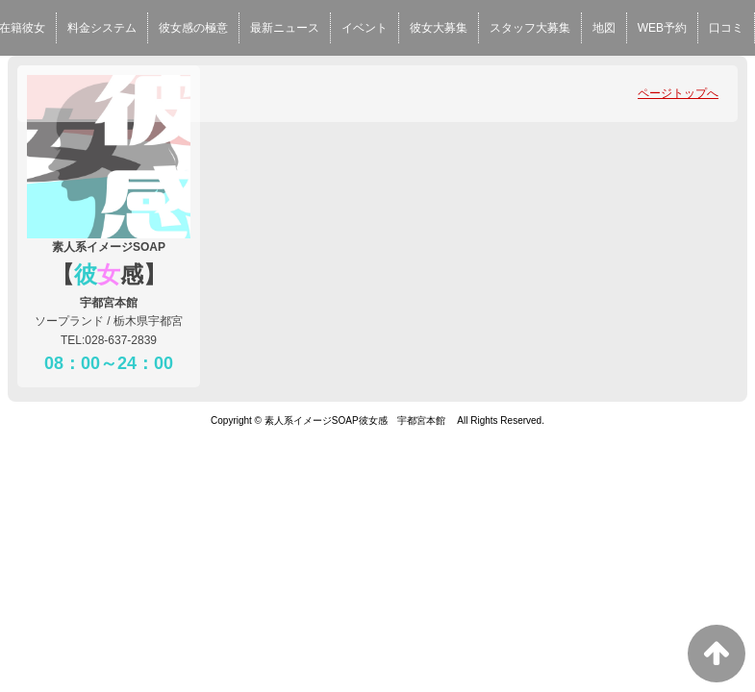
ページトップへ (678, 93)
